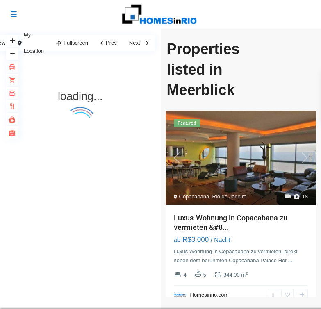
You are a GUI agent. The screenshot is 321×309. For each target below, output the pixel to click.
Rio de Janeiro (229, 196)
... (290, 260)
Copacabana (194, 196)
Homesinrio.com (209, 295)
